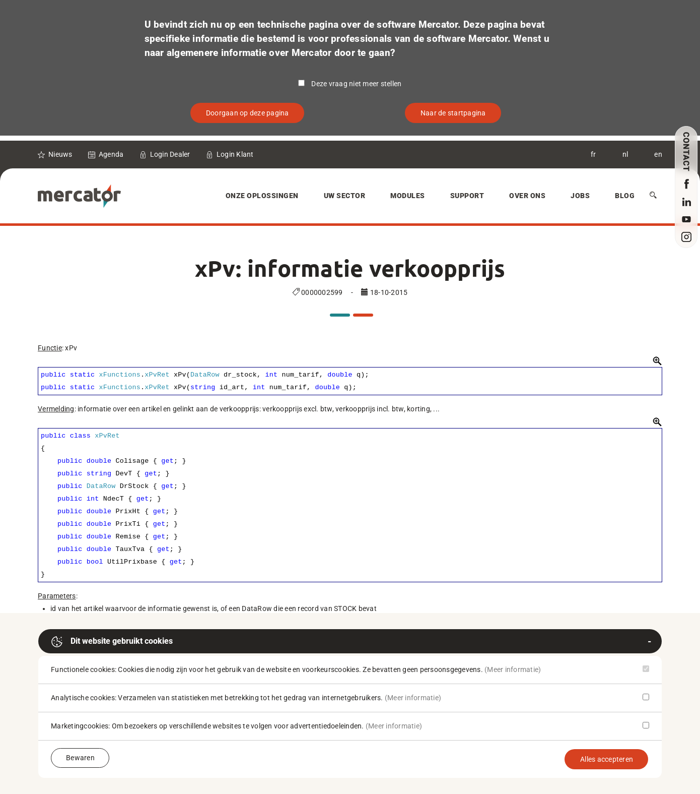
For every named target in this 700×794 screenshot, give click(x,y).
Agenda (111, 154)
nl (625, 154)
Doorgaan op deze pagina (247, 113)
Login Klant (235, 154)
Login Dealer (170, 154)
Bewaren (80, 758)
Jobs (580, 196)
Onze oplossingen (262, 196)
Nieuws (60, 154)
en (658, 154)
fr (593, 154)
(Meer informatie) (512, 669)
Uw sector (345, 196)
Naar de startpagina (453, 113)
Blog (625, 196)
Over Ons (527, 196)
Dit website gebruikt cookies (112, 642)
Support (467, 196)
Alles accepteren (606, 759)
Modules (407, 196)
